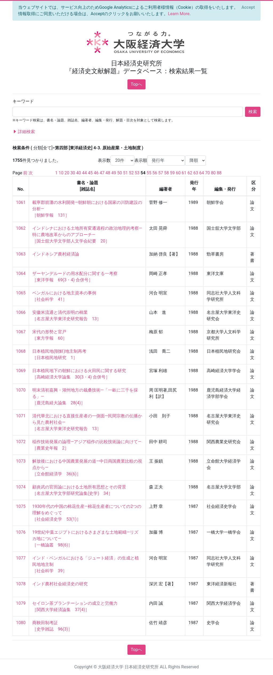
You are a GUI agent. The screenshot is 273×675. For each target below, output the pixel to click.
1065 (21, 292)
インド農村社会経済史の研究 (60, 583)
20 (67, 172)
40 (78, 172)
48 (108, 172)
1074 (21, 486)
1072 (21, 441)
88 (219, 172)
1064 (21, 273)
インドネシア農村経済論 (55, 254)
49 (113, 172)
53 (137, 172)
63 (195, 172)
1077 (21, 558)
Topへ (136, 84)
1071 (21, 415)
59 (172, 172)
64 (201, 172)
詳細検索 (24, 132)
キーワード (23, 101)
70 (207, 172)
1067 (21, 331)
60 (178, 172)
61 (184, 172)
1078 (21, 583)
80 (213, 172)
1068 (21, 351)
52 (131, 172)
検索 (252, 111)
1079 (21, 603)
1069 (21, 370)
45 (90, 172)
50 (119, 172)
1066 (21, 312)
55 (149, 172)
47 (102, 172)
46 (96, 172)
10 (61, 172)
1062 (21, 228)
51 (125, 172)
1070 (21, 390)
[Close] (248, 7)
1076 (21, 532)
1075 (21, 506)
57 (160, 172)
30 (72, 172)
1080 (21, 622)
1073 (21, 461)
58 (166, 172)
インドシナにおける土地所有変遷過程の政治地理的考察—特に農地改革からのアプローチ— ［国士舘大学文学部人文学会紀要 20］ (87, 235)
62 (189, 172)
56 (154, 172)
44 (84, 172)
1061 (21, 202)
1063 (21, 254)
